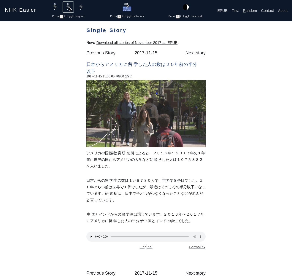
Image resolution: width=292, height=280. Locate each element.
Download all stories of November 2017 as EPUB (136, 43)
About (283, 11)
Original (146, 247)
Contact (267, 11)
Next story (195, 52)
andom (250, 11)
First (235, 11)
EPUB (222, 11)
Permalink (197, 247)
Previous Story (100, 52)
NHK (20, 9)
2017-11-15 (146, 52)
